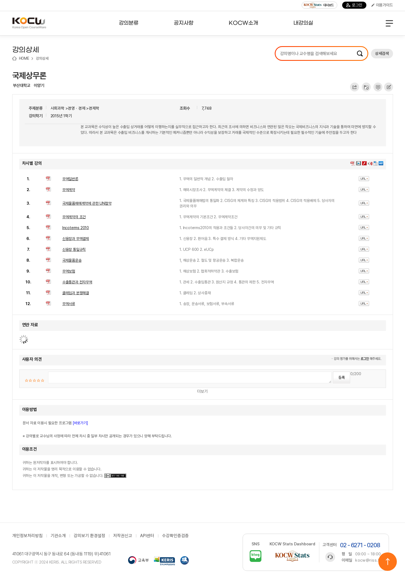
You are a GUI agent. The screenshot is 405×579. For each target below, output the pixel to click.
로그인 (354, 5)
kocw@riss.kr (368, 560)
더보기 (202, 391)
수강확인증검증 (175, 536)
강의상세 (42, 58)
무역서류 (68, 304)
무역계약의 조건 (74, 217)
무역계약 (68, 190)
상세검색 (382, 53)
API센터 (147, 536)
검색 (360, 53)
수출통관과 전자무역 (77, 282)
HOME (24, 58)
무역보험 (68, 271)
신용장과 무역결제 (75, 238)
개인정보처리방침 (27, 536)
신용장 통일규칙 (74, 249)
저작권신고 (122, 536)
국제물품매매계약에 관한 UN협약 (87, 203)
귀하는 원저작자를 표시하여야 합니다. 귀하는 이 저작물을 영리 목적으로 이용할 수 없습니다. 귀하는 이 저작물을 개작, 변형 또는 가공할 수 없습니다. (74, 469)
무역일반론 (70, 179)
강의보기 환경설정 (89, 536)
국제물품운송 (72, 260)
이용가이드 (382, 5)
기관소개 (58, 536)
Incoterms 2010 (75, 228)
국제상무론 (29, 75)
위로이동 (387, 561)
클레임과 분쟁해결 (75, 293)
